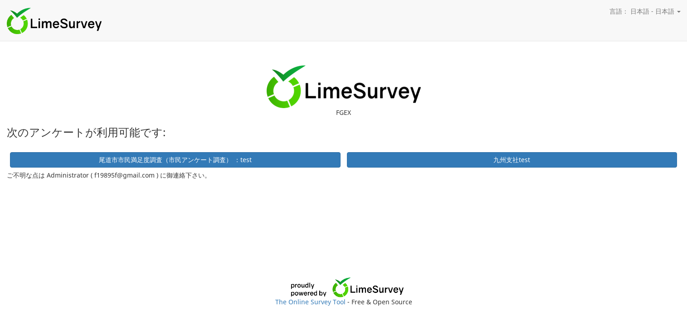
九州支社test (511, 159)
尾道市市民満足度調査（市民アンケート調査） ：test (175, 159)
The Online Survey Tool (311, 301)
